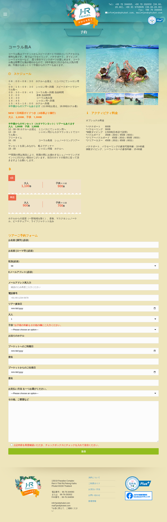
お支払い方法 (94, 489)
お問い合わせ (94, 495)
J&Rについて (94, 477)
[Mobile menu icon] (5, 14)
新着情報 (92, 501)
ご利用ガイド (94, 483)
